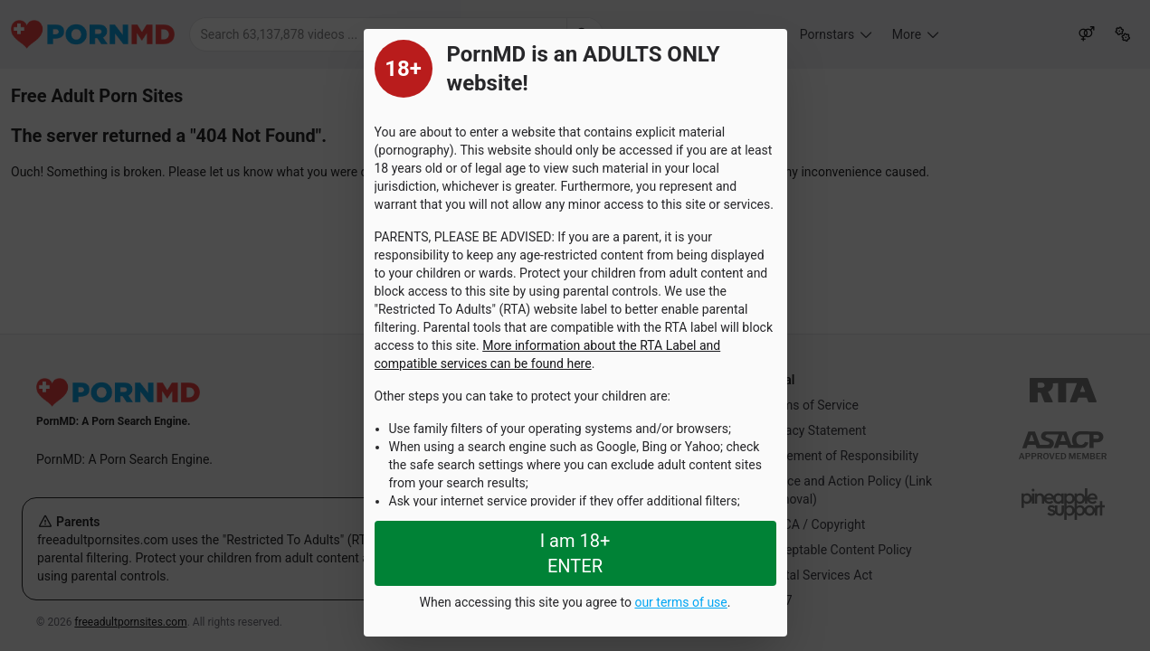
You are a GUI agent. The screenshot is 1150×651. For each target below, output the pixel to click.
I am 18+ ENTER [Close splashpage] (575, 553)
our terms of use (680, 602)
